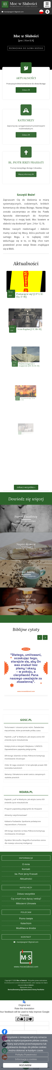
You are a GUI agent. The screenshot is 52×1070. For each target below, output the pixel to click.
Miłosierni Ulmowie (26, 903)
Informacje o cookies (26, 1059)
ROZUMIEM (25, 1065)
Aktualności (26, 263)
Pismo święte (26, 918)
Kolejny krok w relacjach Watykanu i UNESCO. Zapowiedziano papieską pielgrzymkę (23, 748)
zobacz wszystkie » (26, 487)
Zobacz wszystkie (26, 893)
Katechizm (26, 923)
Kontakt (26, 869)
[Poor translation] (28, 1019)
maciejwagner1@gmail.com (14, 12)
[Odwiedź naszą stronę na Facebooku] (4, 1032)
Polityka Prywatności (26, 1054)
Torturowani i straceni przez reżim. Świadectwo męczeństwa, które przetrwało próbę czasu (24, 740)
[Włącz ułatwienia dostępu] (48, 11)
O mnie (26, 864)
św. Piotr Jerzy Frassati (26, 873)
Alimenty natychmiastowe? (16, 816)
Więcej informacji (26, 195)
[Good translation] (20, 1019)
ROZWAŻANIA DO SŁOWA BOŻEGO (26, 48)
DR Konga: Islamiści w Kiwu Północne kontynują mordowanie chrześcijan (23, 754)
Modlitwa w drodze (26, 928)
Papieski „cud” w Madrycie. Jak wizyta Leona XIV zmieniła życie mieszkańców (24, 743)
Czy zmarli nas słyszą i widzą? (26, 898)
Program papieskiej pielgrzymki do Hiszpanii (23, 813)
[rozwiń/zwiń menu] (47, 4)
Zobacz (26, 90)
